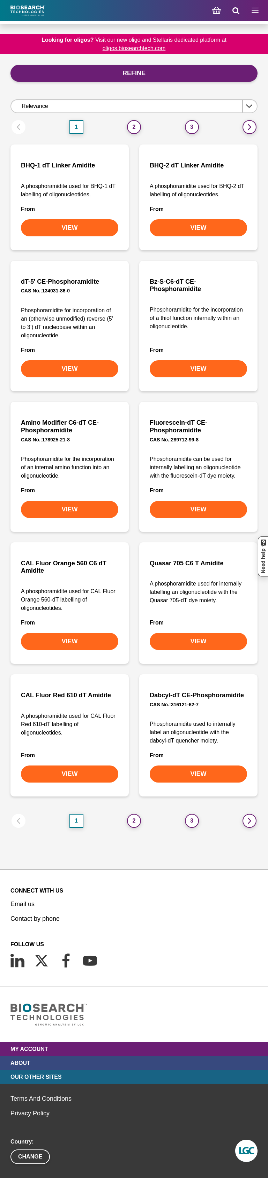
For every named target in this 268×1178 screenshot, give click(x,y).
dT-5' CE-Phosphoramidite (60, 281)
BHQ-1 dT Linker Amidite (58, 165)
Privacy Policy (30, 1113)
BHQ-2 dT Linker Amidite (187, 165)
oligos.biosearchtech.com (134, 48)
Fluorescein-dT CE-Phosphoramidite (178, 426)
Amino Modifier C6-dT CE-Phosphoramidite (60, 426)
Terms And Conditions (41, 1098)
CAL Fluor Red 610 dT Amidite (66, 695)
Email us (22, 904)
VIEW (69, 227)
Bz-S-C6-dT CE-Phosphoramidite (175, 285)
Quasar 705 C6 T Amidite (186, 563)
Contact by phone (35, 918)
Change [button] (30, 1157)
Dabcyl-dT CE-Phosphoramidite (197, 695)
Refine (134, 73)
